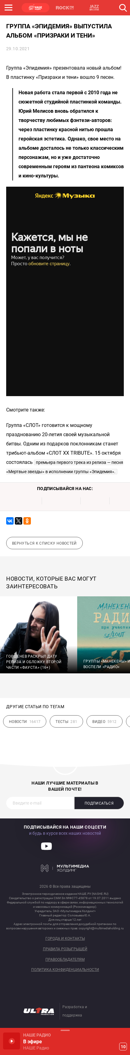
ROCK (65, 7)
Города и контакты (65, 939)
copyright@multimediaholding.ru (101, 928)
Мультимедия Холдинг (65, 868)
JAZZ (94, 7)
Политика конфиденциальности (65, 970)
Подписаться (99, 803)
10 (123, 1046)
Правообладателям (65, 960)
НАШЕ (35, 7)
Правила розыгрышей (65, 949)
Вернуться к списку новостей (44, 543)
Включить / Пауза (11, 1041)
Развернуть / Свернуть (65, 1030)
